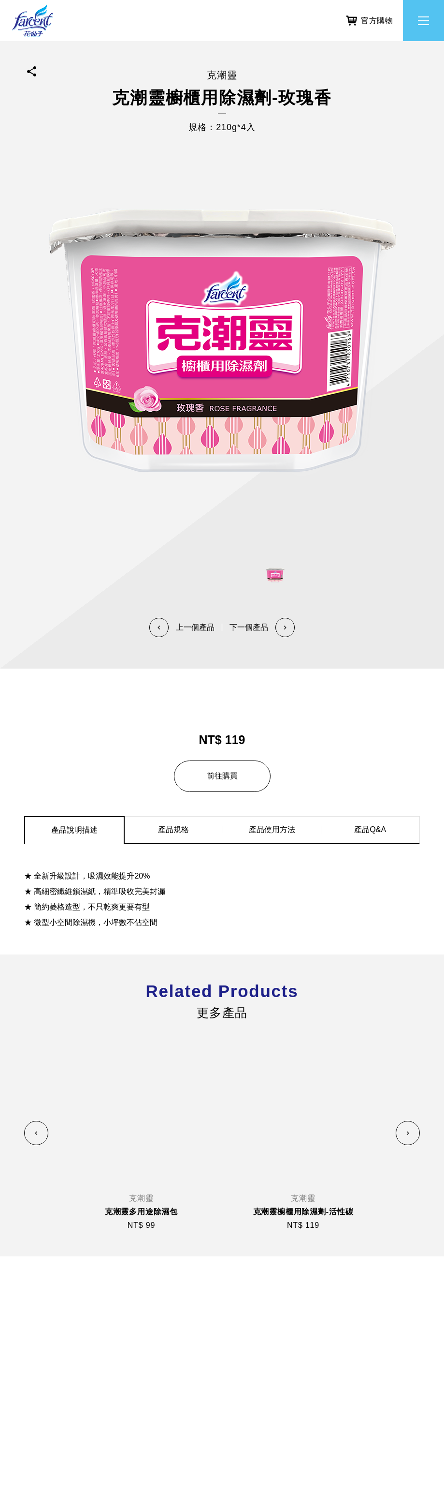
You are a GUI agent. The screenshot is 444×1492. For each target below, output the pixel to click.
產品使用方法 (272, 829)
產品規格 (173, 829)
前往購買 (222, 776)
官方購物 (369, 19)
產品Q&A (370, 829)
